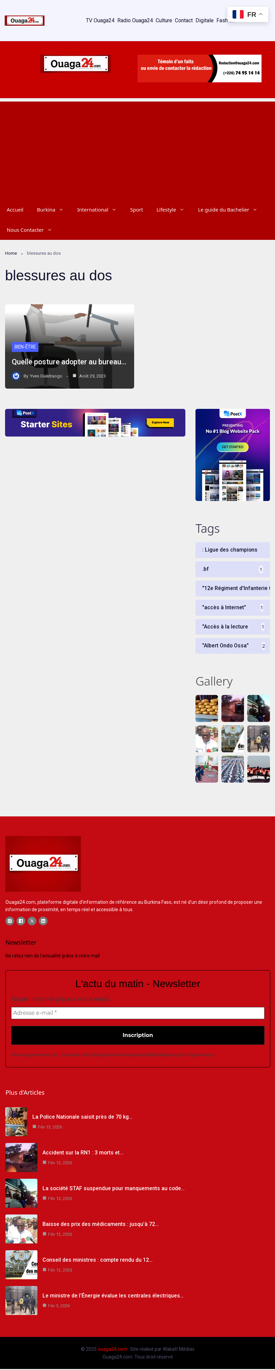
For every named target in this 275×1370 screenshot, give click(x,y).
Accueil (15, 209)
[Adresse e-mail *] (138, 1014)
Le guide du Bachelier (231, 209)
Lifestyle (173, 209)
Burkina (53, 209)
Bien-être (25, 347)
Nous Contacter (33, 230)
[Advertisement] (137, 149)
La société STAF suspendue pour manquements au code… (113, 1189)
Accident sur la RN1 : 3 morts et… (82, 1153)
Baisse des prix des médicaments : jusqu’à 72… (100, 1225)
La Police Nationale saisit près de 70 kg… (82, 1118)
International (100, 209)
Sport (136, 209)
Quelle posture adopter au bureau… (69, 362)
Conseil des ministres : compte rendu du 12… (97, 1261)
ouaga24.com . (113, 1350)
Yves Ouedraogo (46, 376)
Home (11, 253)
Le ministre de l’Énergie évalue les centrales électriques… (113, 1296)
